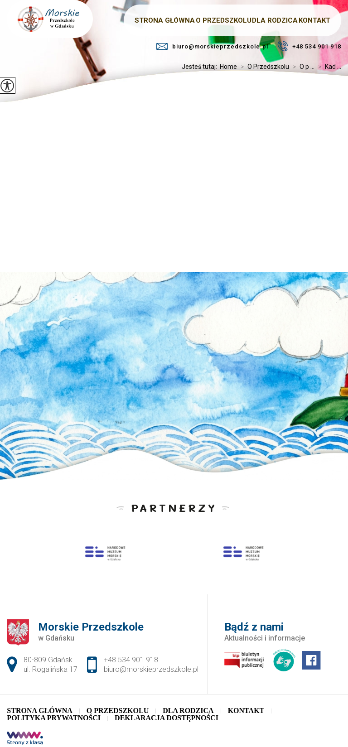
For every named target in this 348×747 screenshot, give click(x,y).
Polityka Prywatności (54, 718)
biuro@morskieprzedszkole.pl (212, 46)
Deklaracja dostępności (166, 718)
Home (228, 66)
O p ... (301, 66)
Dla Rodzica (188, 710)
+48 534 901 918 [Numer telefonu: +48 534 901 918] (131, 659)
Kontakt (246, 710)
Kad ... (327, 66)
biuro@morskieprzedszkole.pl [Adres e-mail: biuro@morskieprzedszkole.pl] (151, 669)
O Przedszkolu (263, 66)
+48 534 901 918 (309, 46)
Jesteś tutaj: (201, 66)
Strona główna (39, 710)
